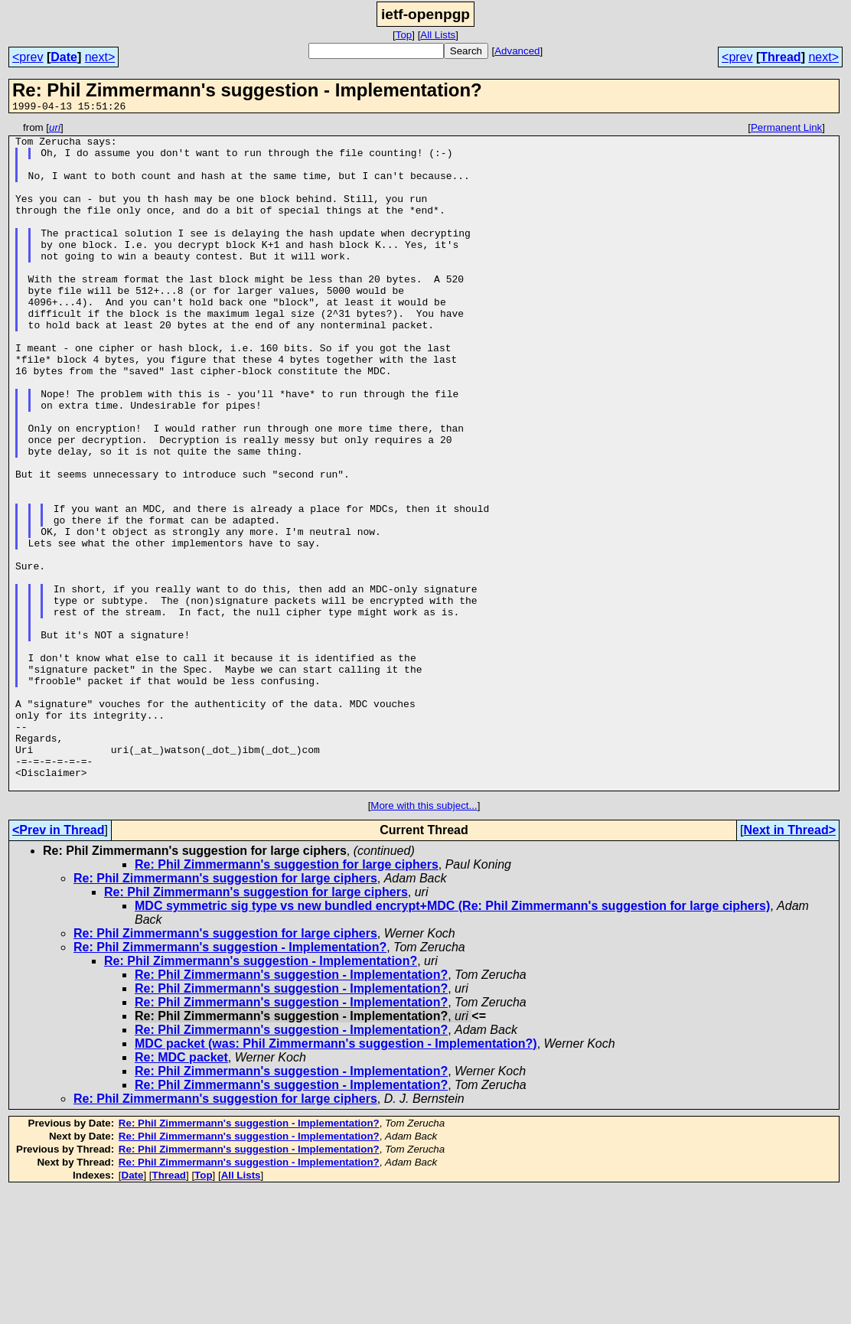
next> (100, 57)
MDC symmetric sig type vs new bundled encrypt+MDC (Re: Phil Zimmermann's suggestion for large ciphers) (452, 1038)
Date (64, 57)
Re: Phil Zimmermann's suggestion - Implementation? (229, 1080)
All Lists (437, 35)
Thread (780, 57)
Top (404, 35)
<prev (27, 57)
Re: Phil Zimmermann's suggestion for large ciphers (287, 997)
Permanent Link (786, 129)
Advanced (517, 51)
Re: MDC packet (181, 1190)
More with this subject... (423, 938)
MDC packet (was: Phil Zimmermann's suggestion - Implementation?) (336, 1176)
